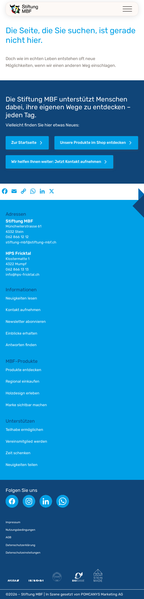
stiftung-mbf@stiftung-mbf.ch (31, 242)
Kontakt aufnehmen (23, 310)
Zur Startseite (27, 143)
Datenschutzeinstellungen (23, 552)
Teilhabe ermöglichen (24, 429)
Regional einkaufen (22, 381)
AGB (8, 537)
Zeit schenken (18, 453)
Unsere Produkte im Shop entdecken (96, 143)
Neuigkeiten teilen (22, 464)
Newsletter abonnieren (26, 321)
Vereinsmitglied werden (26, 441)
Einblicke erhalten (21, 333)
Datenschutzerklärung (20, 545)
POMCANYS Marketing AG (102, 594)
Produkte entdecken (23, 370)
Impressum (13, 522)
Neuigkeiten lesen (21, 298)
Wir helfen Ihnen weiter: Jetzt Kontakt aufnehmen (59, 162)
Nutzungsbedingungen (20, 529)
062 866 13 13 (17, 269)
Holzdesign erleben (22, 393)
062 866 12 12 (17, 237)
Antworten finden (21, 345)
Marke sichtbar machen (26, 405)
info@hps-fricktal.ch (22, 274)
